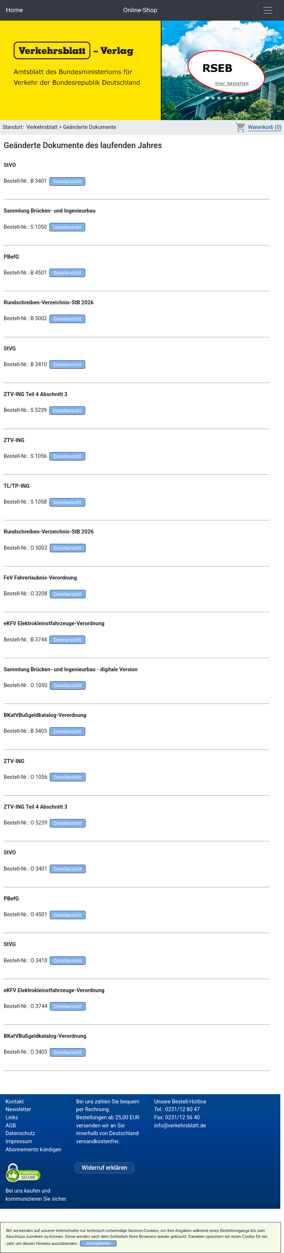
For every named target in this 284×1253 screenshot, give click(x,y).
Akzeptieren (98, 1243)
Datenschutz (20, 1133)
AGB (11, 1126)
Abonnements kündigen (34, 1150)
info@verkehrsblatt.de (180, 1126)
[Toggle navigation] (267, 10)
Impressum (19, 1141)
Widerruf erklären (104, 1167)
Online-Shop (140, 10)
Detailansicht (67, 181)
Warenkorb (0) (264, 127)
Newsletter (18, 1109)
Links (12, 1117)
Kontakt (15, 1102)
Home (14, 10)
